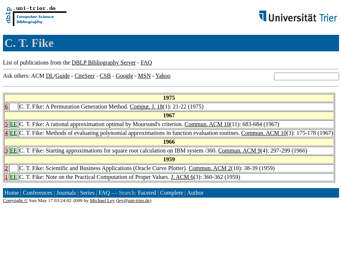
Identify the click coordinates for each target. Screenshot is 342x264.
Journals (66, 193)
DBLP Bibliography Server (104, 62)
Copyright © (15, 200)
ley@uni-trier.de (134, 200)
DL (50, 76)
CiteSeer (85, 76)
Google (124, 76)
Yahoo (162, 76)
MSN (144, 76)
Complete (171, 193)
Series (87, 193)
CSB (105, 76)
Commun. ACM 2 (210, 168)
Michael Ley (102, 200)
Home (11, 193)
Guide (62, 76)
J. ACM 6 (182, 177)
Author (195, 193)
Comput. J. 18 (146, 106)
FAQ (146, 62)
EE (13, 124)
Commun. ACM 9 (239, 150)
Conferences (37, 193)
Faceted (147, 193)
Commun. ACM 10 (207, 124)
